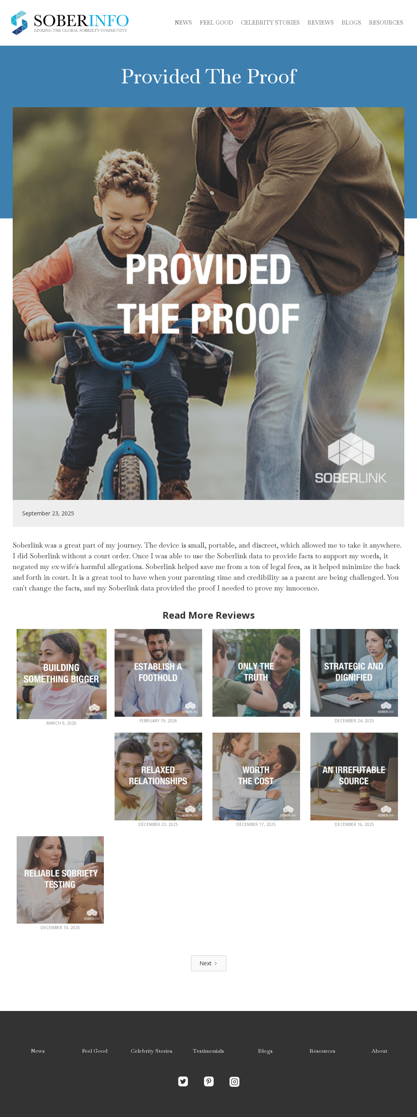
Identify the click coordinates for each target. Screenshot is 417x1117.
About (379, 1050)
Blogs (265, 1050)
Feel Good (216, 22)
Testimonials (208, 1050)
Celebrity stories (270, 22)
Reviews (321, 22)
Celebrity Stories (151, 1050)
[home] (69, 23)
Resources (386, 22)
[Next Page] (208, 963)
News (183, 22)
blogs (351, 22)
